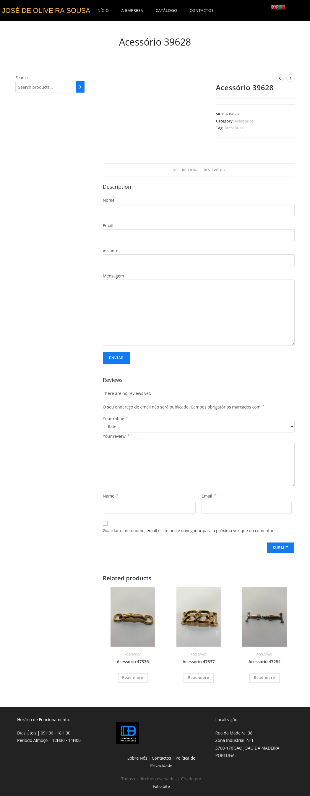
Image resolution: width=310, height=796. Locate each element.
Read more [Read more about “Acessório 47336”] (132, 677)
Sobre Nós (137, 758)
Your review (116, 436)
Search (21, 77)
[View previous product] (280, 78)
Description (185, 169)
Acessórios (244, 121)
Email (209, 496)
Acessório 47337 (199, 661)
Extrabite (161, 786)
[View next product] (290, 78)
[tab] (185, 170)
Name (110, 496)
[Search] (80, 87)
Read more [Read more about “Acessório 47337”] (198, 677)
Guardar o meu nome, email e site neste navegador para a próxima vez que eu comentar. (189, 530)
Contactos (161, 758)
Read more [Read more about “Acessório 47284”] (264, 677)
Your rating (115, 418)
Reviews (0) (214, 169)
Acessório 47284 (265, 661)
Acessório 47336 (133, 661)
